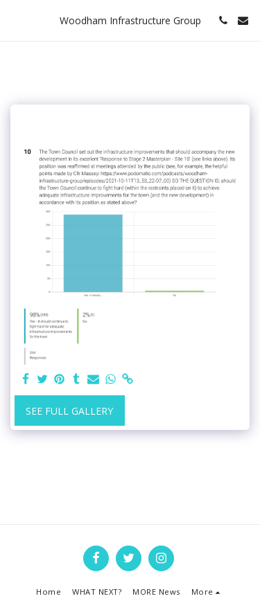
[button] (15, 20)
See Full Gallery (69, 410)
